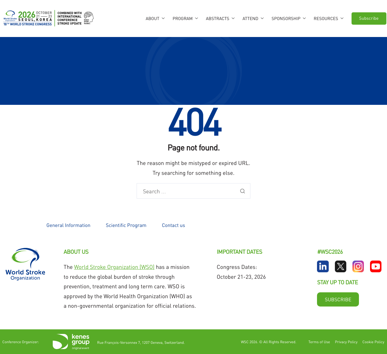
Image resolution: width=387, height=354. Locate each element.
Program (185, 18)
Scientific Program (126, 225)
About (155, 18)
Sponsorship (289, 18)
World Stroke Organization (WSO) (114, 266)
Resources (328, 18)
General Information (69, 225)
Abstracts (220, 18)
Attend (253, 18)
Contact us (173, 225)
